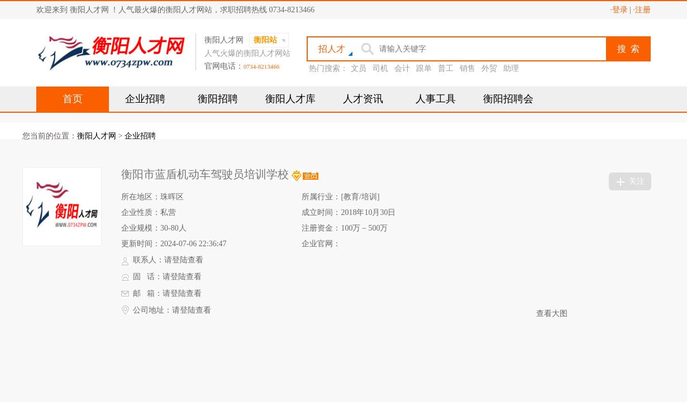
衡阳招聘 (218, 98)
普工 (446, 68)
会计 (402, 68)
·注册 (642, 10)
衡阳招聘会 (508, 98)
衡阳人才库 (290, 98)
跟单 (424, 68)
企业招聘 (145, 98)
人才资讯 (363, 98)
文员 (358, 68)
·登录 (619, 10)
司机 (380, 68)
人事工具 (436, 98)
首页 (73, 98)
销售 (467, 68)
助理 (511, 68)
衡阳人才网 (96, 136)
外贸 (489, 68)
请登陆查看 (183, 260)
